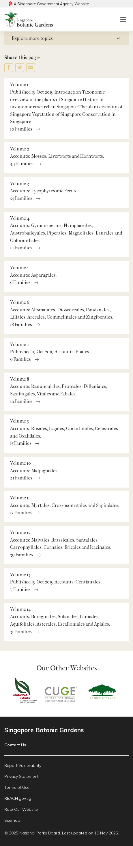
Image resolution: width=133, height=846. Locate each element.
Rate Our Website (21, 809)
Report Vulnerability (22, 765)
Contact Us (15, 745)
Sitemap (12, 820)
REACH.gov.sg (17, 798)
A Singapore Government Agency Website (51, 3)
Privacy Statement (21, 776)
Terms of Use (16, 787)
